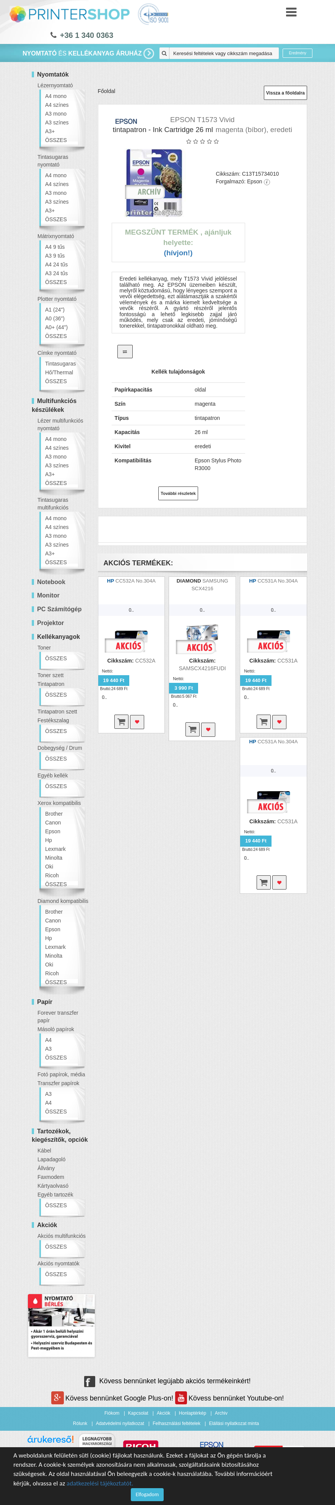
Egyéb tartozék (55, 1195)
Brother (54, 814)
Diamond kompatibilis (62, 901)
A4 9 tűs (55, 247)
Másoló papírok (55, 1029)
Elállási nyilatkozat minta (234, 1423)
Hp (48, 840)
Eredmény (297, 53)
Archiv (221, 1413)
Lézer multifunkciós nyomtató (60, 424)
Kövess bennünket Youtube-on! (229, 1398)
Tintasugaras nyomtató (52, 161)
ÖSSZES (56, 140)
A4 (48, 1040)
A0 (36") (55, 318)
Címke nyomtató (56, 353)
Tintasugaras (60, 364)
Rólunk (80, 1423)
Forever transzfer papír (57, 1016)
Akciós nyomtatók (58, 1263)
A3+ (50, 131)
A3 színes (56, 122)
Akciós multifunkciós (61, 1236)
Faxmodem (50, 1177)
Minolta (53, 858)
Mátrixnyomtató (55, 236)
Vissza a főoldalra (285, 93)
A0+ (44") (56, 327)
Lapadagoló (51, 1159)
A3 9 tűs (55, 256)
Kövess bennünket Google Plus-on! (113, 1398)
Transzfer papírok (58, 1083)
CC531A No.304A (277, 581)
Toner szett (50, 675)
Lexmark (55, 849)
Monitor (48, 595)
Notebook (51, 582)
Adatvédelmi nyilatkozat (120, 1423)
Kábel (44, 1151)
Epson (52, 831)
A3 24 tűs (56, 273)
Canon (53, 822)
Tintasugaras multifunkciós (52, 504)
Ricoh (52, 875)
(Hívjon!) (178, 253)
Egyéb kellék (52, 775)
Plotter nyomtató (56, 299)
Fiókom (111, 1413)
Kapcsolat (138, 1413)
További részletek (178, 493)
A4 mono (56, 96)
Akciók (163, 1413)
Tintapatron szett (57, 711)
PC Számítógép (59, 609)
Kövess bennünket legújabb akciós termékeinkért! (167, 1381)
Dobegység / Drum (59, 748)
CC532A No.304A (135, 581)
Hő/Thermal (59, 372)
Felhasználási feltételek (176, 1423)
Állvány (46, 1168)
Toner (44, 648)
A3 (48, 1049)
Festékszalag (53, 720)
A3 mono (56, 114)
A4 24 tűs (56, 264)
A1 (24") (55, 310)
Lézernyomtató (55, 85)
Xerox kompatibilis (59, 803)
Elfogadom (147, 1494)
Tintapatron (50, 684)
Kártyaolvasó (52, 1186)
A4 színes (56, 105)
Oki (49, 866)
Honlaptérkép (192, 1413)
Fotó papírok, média (61, 1074)
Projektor (50, 623)
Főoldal (106, 91)
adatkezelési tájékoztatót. (100, 1483)
